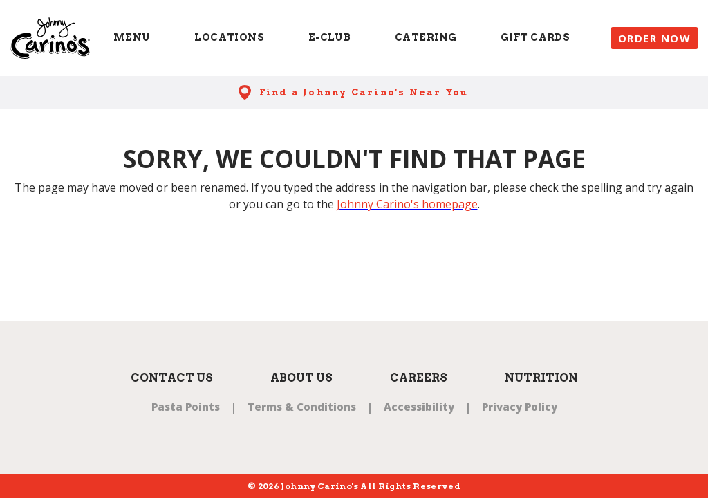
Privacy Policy (519, 407)
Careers (418, 378)
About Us (301, 378)
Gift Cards (535, 37)
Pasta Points (185, 407)
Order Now (654, 38)
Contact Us (172, 378)
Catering (425, 37)
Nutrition (541, 378)
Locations (229, 37)
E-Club (329, 37)
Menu (132, 37)
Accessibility (419, 407)
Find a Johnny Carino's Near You (364, 92)
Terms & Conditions (302, 407)
